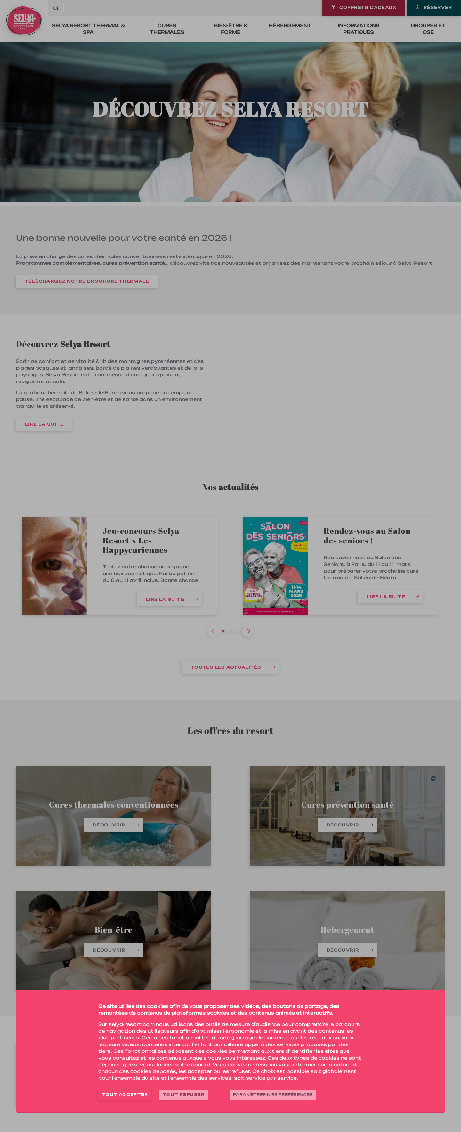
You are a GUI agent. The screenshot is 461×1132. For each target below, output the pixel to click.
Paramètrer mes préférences (273, 1094)
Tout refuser (184, 1094)
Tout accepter (125, 1094)
